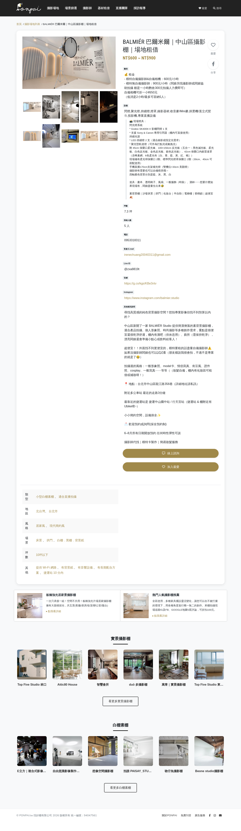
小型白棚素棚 (45, 496)
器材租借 (101, 8)
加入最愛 (170, 466)
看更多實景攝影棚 (120, 701)
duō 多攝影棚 (138, 684)
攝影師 (85, 8)
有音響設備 (85, 567)
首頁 (19, 24)
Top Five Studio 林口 (31, 684)
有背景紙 (67, 567)
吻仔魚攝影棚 (174, 771)
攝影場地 (50, 8)
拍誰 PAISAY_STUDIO (138, 771)
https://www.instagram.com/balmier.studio (151, 298)
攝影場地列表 (32, 24)
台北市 (53, 511)
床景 (39, 540)
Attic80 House (67, 684)
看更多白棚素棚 (120, 787)
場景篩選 (68, 8)
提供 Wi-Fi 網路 (46, 567)
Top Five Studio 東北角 (210, 684)
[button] (217, 8)
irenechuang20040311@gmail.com (147, 254)
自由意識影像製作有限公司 (70, 771)
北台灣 (40, 511)
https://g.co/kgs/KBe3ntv (140, 283)
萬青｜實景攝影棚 (174, 684)
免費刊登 (186, 815)
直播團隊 (119, 8)
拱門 (50, 540)
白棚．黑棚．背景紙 (70, 540)
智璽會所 (103, 684)
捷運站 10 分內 (54, 572)
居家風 (40, 525)
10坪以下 (42, 554)
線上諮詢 (170, 453)
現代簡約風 (57, 525)
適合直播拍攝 (67, 496)
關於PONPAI (170, 815)
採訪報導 (137, 8)
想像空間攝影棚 (102, 771)
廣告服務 (200, 815)
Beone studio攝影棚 (209, 771)
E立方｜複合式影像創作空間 (36, 771)
